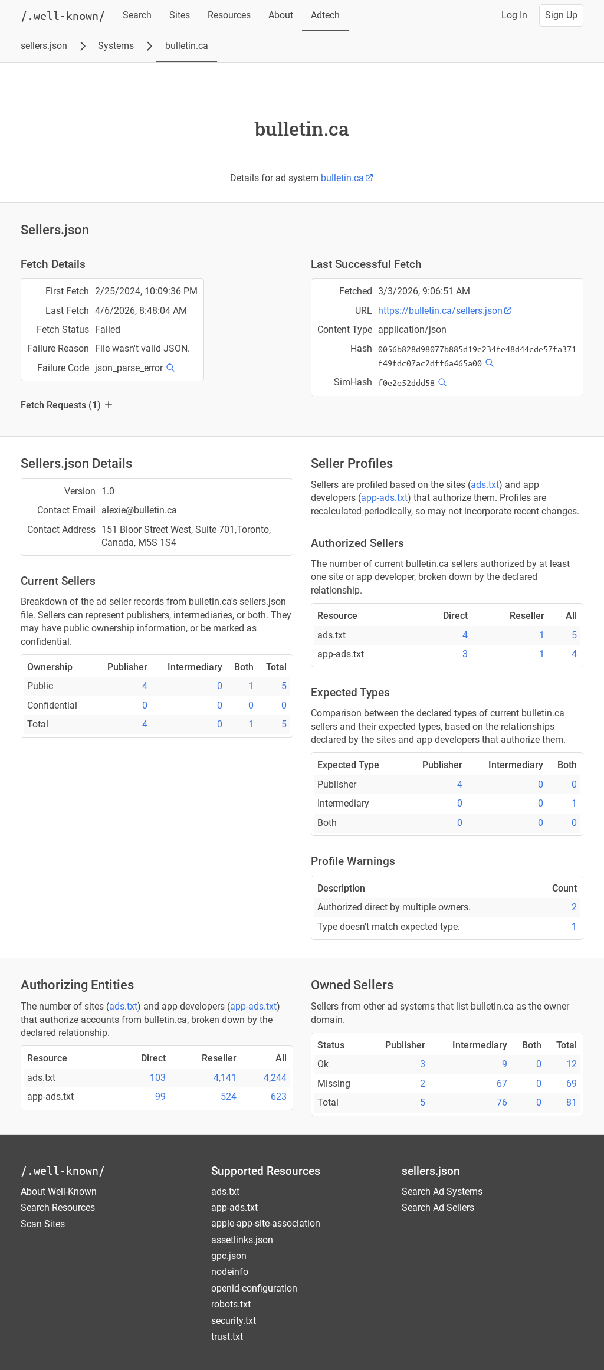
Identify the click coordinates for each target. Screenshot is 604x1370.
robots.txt (231, 1304)
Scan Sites (43, 1224)
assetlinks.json (242, 1240)
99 (160, 1096)
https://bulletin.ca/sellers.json (445, 310)
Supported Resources (265, 1171)
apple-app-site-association (265, 1223)
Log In (514, 15)
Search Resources (58, 1207)
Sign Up (561, 15)
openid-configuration (254, 1288)
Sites (179, 15)
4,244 (275, 1077)
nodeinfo (229, 1271)
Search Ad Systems (442, 1191)
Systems (116, 45)
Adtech (325, 15)
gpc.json (229, 1255)
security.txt (233, 1320)
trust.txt (227, 1336)
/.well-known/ (63, 1170)
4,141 (225, 1077)
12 (571, 1064)
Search (137, 15)
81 (571, 1102)
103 (158, 1077)
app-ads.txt (384, 497)
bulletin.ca (186, 45)
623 (279, 1096)
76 (502, 1102)
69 (571, 1083)
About (280, 15)
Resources (229, 15)
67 (502, 1083)
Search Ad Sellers (438, 1207)
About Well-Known (59, 1191)
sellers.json (44, 45)
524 (229, 1096)
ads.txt (485, 484)
